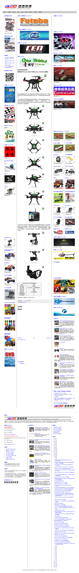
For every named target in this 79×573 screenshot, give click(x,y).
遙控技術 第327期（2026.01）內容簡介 (66, 381)
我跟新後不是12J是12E (58, 393)
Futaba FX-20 (62, 348)
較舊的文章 (49, 337)
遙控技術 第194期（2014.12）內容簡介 (60, 482)
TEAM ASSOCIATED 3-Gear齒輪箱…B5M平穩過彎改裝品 (64, 530)
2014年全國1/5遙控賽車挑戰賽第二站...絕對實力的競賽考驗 (64, 487)
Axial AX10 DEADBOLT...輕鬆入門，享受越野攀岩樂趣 (63, 537)
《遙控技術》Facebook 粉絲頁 (10, 449)
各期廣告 (9, 12)
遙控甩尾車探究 (56, 432)
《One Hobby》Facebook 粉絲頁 (10, 455)
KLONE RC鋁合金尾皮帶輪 (64, 354)
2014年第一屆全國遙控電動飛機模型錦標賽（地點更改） (63, 506)
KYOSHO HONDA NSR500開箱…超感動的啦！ (62, 526)
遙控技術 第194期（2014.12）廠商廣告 (60, 483)
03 (55, 556)
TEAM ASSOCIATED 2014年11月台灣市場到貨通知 (63, 490)
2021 (55, 445)
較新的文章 (20, 337)
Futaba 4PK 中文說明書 (57, 427)
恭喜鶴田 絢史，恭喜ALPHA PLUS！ (60, 531)
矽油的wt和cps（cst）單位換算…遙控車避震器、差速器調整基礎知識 (41, 488)
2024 (55, 441)
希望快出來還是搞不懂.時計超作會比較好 (61, 394)
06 (55, 551)
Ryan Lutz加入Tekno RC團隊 (59, 522)
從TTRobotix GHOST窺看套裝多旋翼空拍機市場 (62, 541)
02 (55, 557)
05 (55, 553)
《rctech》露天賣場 (8, 456)
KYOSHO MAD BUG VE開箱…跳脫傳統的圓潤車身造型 (63, 493)
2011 (55, 563)
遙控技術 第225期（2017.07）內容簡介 (66, 328)
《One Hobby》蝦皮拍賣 (9, 454)
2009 (55, 566)
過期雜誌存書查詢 (8, 67)
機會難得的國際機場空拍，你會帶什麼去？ (61, 520)
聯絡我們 (35, 12)
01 (55, 559)
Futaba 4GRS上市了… (58, 516)
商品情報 (14, 12)
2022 (55, 444)
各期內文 (4, 12)
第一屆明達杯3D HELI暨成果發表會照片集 (41, 453)
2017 (55, 451)
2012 (55, 562)
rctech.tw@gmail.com (12, 434)
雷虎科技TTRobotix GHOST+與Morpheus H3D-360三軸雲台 (64, 533)
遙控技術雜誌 (22, 363)
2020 (55, 447)
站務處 (22, 12)
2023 (55, 442)
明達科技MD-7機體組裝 (57, 433)
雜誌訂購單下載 (8, 65)
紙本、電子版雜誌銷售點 (9, 66)
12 (55, 457)
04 (55, 554)
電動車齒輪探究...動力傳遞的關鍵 (59, 504)
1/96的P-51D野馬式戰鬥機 (58, 503)
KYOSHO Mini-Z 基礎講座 (57, 429)
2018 (55, 450)
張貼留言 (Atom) (22, 339)
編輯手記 (30, 12)
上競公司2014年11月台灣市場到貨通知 (60, 536)
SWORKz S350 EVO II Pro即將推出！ (60, 499)
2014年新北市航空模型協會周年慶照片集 (61, 517)
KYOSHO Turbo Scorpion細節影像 (65, 335)
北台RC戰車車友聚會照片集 (59, 480)
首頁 (34, 337)
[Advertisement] (34, 350)
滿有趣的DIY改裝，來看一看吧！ (59, 534)
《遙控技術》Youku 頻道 (9, 451)
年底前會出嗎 (56, 395)
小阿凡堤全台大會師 (37, 459)
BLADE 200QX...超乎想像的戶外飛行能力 (61, 523)
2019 (55, 448)
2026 (55, 438)
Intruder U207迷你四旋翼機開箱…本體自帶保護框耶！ (63, 519)
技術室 (18, 12)
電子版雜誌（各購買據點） (9, 57)
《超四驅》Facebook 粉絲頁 (10, 459)
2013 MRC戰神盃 (62, 342)
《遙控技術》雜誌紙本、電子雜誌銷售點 (66, 369)
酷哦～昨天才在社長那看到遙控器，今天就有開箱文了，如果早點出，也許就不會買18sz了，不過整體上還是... (64, 399)
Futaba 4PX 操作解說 (57, 428)
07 (55, 550)
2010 (55, 565)
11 (55, 458)
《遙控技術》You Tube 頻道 (10, 450)
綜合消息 (26, 12)
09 (55, 547)
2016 (55, 453)
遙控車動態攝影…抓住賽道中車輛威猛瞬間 (61, 540)
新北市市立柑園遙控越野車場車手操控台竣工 (67, 320)
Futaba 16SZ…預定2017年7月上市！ (40, 472)
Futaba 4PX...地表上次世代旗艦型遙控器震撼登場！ (63, 468)
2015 (55, 454)
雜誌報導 (40, 12)
